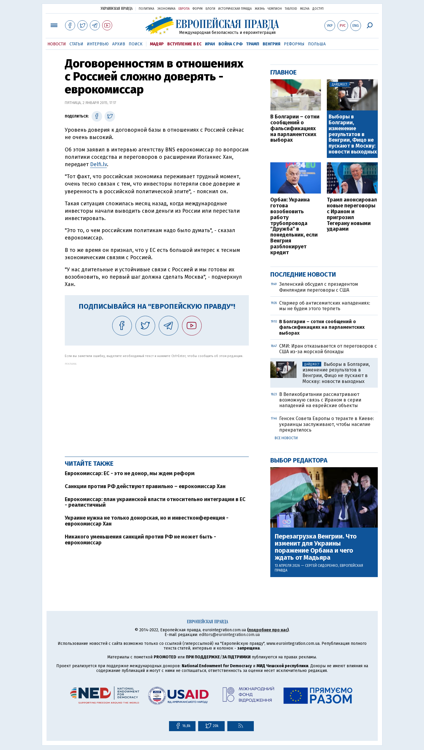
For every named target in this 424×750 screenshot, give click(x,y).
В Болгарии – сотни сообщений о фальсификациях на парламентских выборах (294, 128)
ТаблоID (291, 9)
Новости (56, 44)
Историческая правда (235, 9)
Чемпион (275, 9)
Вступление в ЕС (184, 44)
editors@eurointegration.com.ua (229, 634)
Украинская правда (116, 8)
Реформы (294, 44)
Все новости (286, 438)
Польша (317, 44)
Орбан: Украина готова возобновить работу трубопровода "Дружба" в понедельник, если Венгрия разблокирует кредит (294, 226)
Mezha (304, 9)
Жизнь (260, 9)
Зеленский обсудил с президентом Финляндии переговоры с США (318, 287)
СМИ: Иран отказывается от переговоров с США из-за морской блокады (328, 348)
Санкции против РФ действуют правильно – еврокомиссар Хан (145, 486)
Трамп (252, 44)
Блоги (210, 9)
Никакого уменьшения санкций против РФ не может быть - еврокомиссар (140, 539)
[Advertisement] (157, 406)
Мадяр (157, 44)
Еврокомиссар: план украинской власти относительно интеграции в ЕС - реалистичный (155, 502)
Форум (198, 9)
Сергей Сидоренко (321, 566)
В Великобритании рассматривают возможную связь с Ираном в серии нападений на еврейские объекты (320, 399)
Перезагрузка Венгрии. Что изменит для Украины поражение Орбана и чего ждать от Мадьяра (316, 547)
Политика (146, 9)
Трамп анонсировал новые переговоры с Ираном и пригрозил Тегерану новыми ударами (352, 214)
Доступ (318, 9)
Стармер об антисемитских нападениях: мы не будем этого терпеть (324, 305)
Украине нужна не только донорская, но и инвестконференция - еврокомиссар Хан (146, 521)
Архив (118, 44)
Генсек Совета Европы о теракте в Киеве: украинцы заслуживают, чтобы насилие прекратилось (326, 424)
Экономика (166, 9)
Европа (184, 9)
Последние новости (303, 274)
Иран (210, 44)
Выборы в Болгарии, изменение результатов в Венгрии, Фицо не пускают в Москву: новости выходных (353, 134)
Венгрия (271, 44)
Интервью (98, 44)
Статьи (76, 44)
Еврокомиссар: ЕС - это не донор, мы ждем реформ (130, 473)
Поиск (136, 44)
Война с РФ (230, 44)
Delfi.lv (98, 164)
